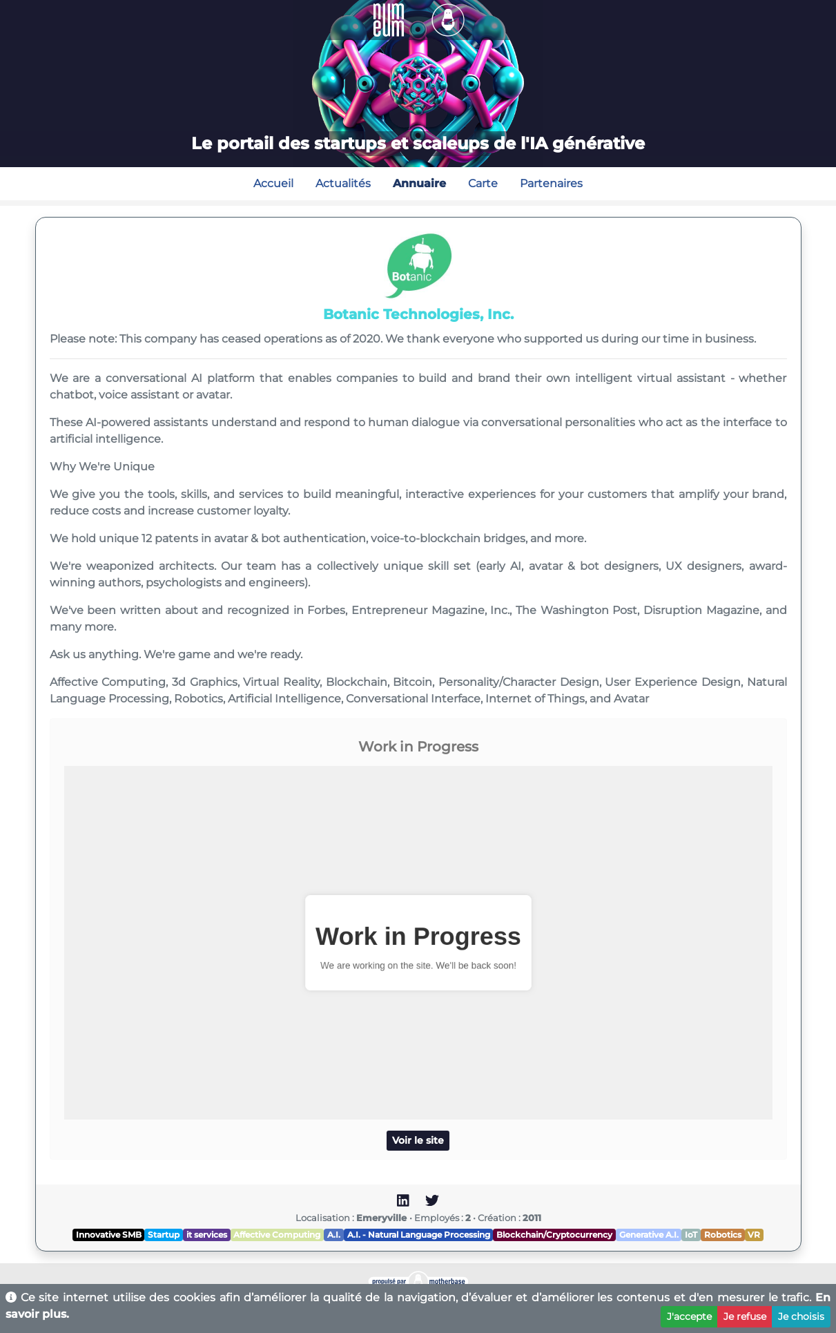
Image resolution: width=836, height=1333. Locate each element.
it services (206, 1234)
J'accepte (689, 1316)
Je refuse (744, 1316)
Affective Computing (276, 1234)
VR (754, 1234)
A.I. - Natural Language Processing (418, 1234)
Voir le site (418, 1140)
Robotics (722, 1234)
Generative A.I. (649, 1234)
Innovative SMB (109, 1234)
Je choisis (801, 1316)
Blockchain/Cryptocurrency (554, 1234)
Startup (163, 1234)
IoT (691, 1234)
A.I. (333, 1234)
